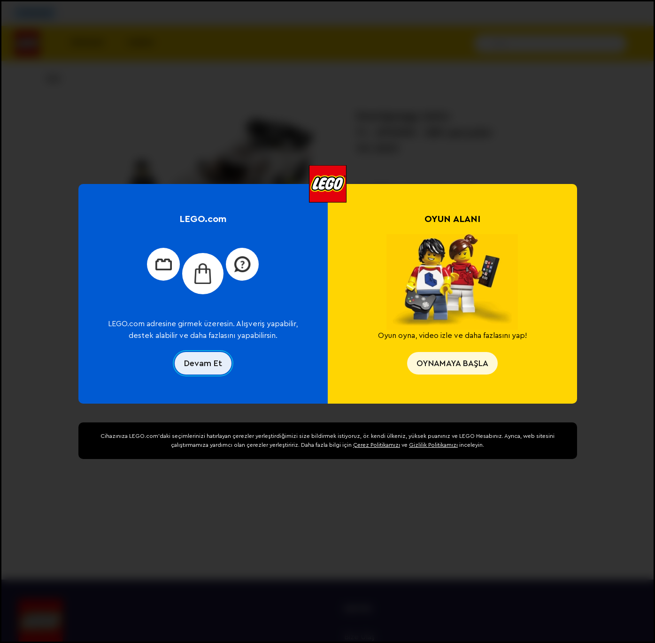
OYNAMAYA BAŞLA (452, 363)
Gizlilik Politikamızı (433, 445)
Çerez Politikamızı (376, 445)
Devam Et (203, 363)
